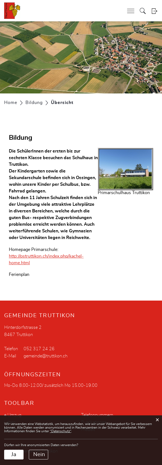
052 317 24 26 (39, 349)
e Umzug (12, 415)
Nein (39, 454)
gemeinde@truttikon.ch (46, 356)
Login (154, 11)
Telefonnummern (97, 415)
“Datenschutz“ (60, 431)
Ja (13, 454)
